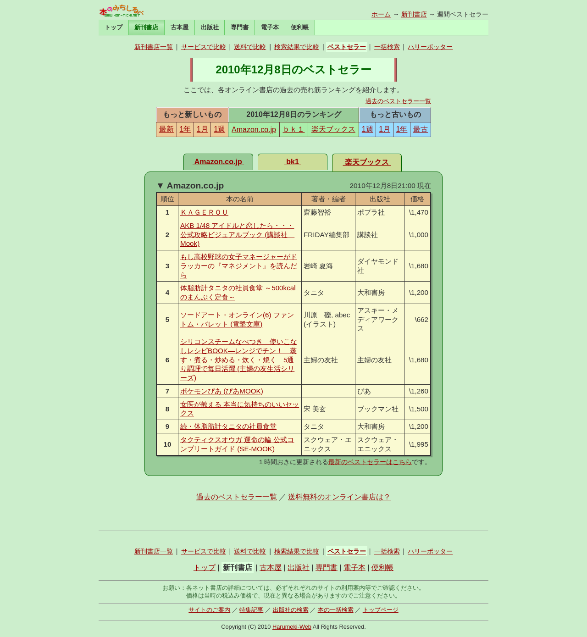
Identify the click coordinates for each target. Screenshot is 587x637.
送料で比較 (250, 46)
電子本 (270, 27)
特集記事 (251, 609)
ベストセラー (346, 46)
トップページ (381, 609)
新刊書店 (414, 14)
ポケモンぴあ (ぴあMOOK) (221, 391)
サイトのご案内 (209, 609)
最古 (420, 129)
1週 (219, 129)
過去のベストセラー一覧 (398, 101)
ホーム (381, 14)
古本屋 (179, 27)
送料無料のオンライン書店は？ (339, 497)
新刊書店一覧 (153, 46)
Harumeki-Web (291, 626)
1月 (202, 129)
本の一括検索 (336, 609)
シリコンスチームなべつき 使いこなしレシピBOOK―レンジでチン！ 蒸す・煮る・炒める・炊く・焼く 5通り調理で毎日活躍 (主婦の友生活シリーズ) (238, 360)
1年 (185, 129)
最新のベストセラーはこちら (370, 461)
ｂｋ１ (293, 129)
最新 (166, 129)
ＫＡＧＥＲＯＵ (204, 212)
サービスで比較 (203, 46)
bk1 (292, 162)
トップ (113, 27)
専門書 (240, 27)
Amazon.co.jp (254, 129)
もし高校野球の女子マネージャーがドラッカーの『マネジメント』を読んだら (238, 266)
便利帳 (300, 27)
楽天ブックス (333, 129)
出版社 (210, 27)
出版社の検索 (291, 609)
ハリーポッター (430, 46)
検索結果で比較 (296, 46)
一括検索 (387, 46)
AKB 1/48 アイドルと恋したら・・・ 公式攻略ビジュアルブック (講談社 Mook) (237, 235)
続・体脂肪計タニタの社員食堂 (228, 426)
